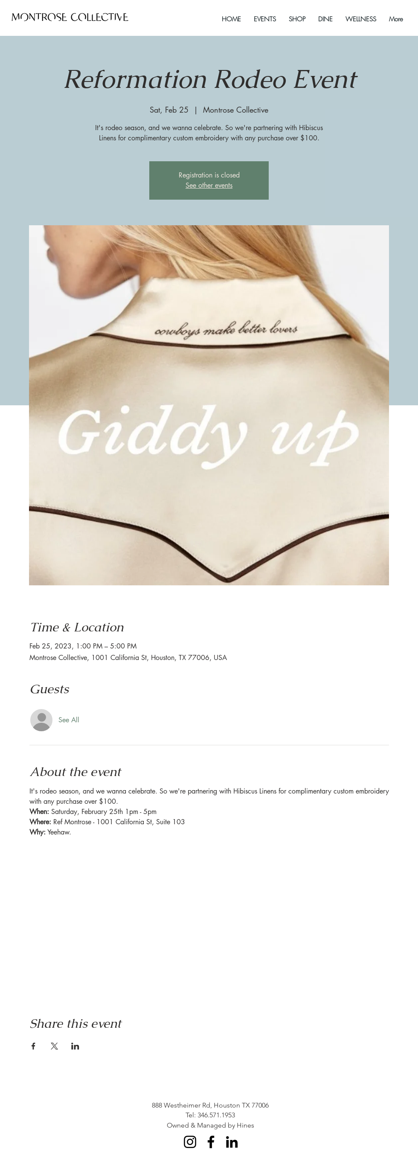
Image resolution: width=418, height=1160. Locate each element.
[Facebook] (211, 1142)
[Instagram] (190, 1142)
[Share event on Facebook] (33, 1046)
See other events (209, 185)
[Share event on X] (54, 1046)
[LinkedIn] (232, 1142)
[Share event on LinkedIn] (75, 1046)
